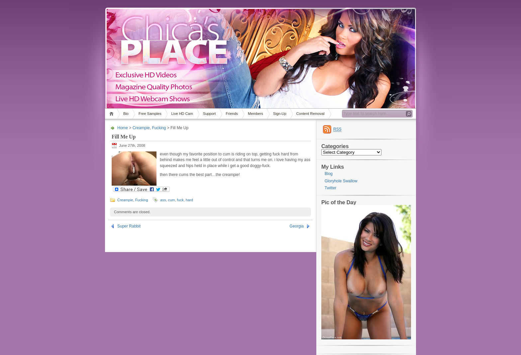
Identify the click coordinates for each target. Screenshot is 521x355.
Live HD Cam (182, 114)
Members (255, 114)
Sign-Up (279, 114)
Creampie (141, 128)
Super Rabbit (129, 226)
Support (209, 114)
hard (189, 200)
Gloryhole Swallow (341, 181)
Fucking (159, 128)
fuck (180, 200)
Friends (232, 114)
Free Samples (150, 114)
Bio (126, 114)
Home (112, 114)
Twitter (330, 188)
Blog (329, 173)
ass (163, 200)
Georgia (296, 226)
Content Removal (310, 114)
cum (171, 200)
